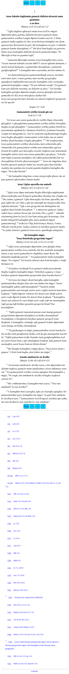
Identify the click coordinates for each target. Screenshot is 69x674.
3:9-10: (10, 475)
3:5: (8, 431)
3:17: (9, 538)
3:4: (8, 416)
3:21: (9, 567)
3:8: (8, 460)
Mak (26, 3)
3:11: (9, 493)
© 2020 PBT (34, 671)
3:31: (9, 656)
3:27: (9, 619)
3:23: (9, 604)
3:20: (9, 553)
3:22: (9, 582)
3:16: (9, 523)
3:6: (8, 446)
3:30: (10, 641)
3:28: (9, 634)
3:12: (9, 508)
